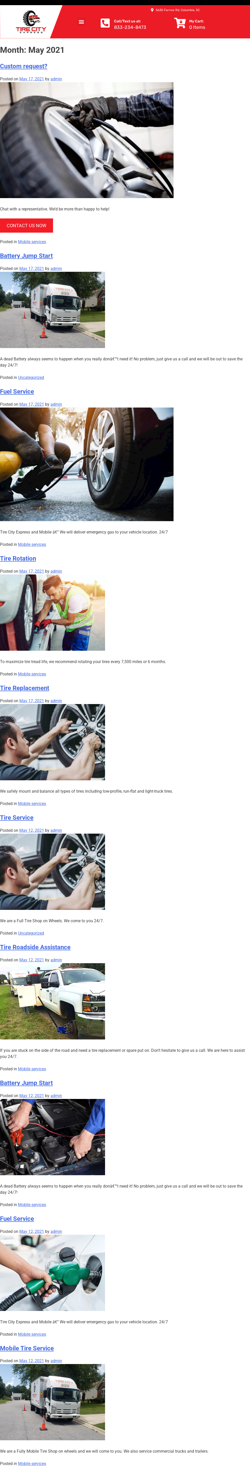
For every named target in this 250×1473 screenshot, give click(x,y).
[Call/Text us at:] (105, 23)
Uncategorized (31, 377)
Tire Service (16, 817)
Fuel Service (17, 391)
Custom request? (23, 66)
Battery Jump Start (26, 255)
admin (56, 79)
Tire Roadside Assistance (35, 947)
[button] (81, 22)
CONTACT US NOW (26, 225)
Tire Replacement (24, 688)
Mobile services (32, 241)
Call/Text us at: (127, 21)
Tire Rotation (18, 558)
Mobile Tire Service (27, 1348)
